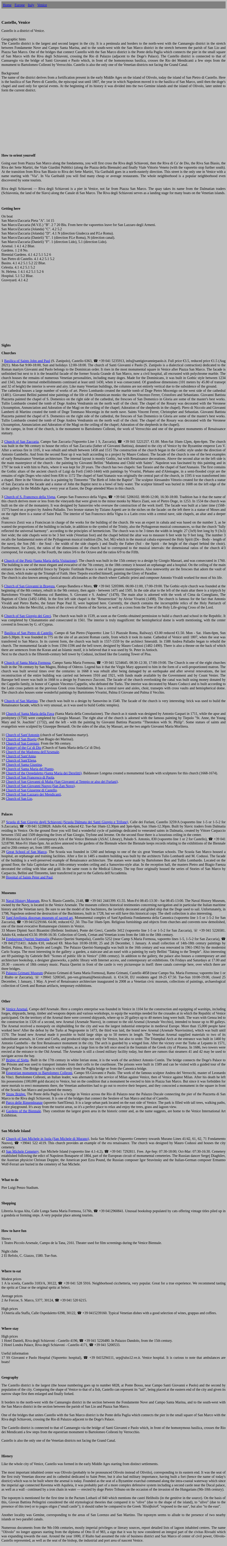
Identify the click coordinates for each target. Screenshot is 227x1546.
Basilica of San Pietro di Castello (28, 633)
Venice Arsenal (16, 1009)
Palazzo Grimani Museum (24, 973)
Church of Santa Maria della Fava (30, 714)
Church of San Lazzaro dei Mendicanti (33, 794)
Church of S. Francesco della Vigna (29, 497)
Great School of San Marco (26, 852)
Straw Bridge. (16, 1094)
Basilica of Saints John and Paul (27, 361)
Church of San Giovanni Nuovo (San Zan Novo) (40, 786)
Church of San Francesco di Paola (30, 777)
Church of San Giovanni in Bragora (29, 586)
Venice (42, 5)
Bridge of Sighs (17, 1060)
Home (7, 5)
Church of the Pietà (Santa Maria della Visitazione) (40, 561)
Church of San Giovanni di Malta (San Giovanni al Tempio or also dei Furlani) (62, 782)
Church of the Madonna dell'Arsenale (32, 752)
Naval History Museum (22, 901)
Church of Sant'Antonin (22, 735)
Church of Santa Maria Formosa (27, 663)
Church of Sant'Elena (21, 760)
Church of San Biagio (21, 739)
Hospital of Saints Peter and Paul (29, 877)
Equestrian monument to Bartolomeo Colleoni (39, 1073)
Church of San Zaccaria (21, 441)
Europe (20, 5)
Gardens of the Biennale (23, 1111)
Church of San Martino (21, 701)
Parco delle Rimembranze (24, 1102)
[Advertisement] (107, 125)
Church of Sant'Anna (21, 756)
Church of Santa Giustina (24, 765)
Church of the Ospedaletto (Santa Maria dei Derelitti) (44, 773)
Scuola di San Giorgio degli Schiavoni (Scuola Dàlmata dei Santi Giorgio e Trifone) (67, 822)
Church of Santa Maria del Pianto (29, 769)
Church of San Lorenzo (22, 743)
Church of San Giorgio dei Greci (27, 616)
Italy (31, 5)
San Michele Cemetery (22, 1151)
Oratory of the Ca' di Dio (23, 748)
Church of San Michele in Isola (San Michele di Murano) (47, 1139)
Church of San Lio (19, 799)
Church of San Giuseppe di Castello (31, 790)
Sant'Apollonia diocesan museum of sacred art (39, 918)
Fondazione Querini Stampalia (27, 939)
